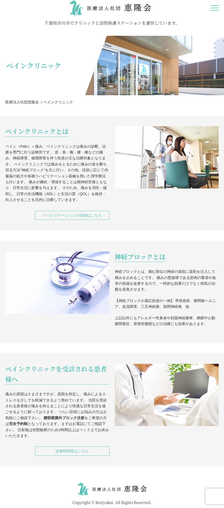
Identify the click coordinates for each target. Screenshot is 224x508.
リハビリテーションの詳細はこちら (72, 215)
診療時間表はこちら (72, 451)
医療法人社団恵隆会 (22, 102)
